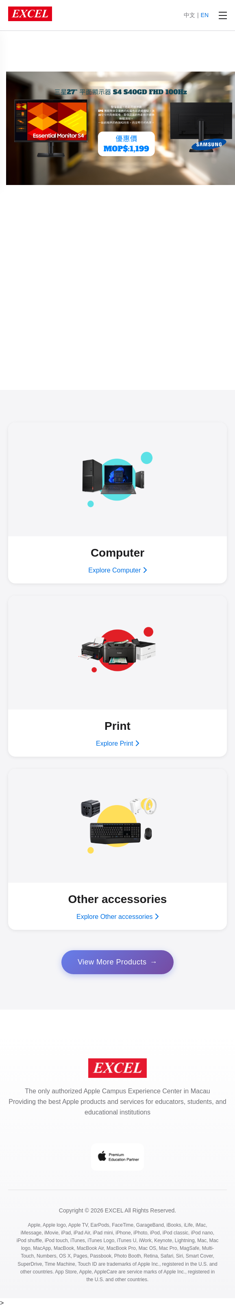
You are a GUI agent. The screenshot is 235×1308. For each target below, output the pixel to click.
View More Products (112, 962)
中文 (189, 15)
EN (205, 15)
